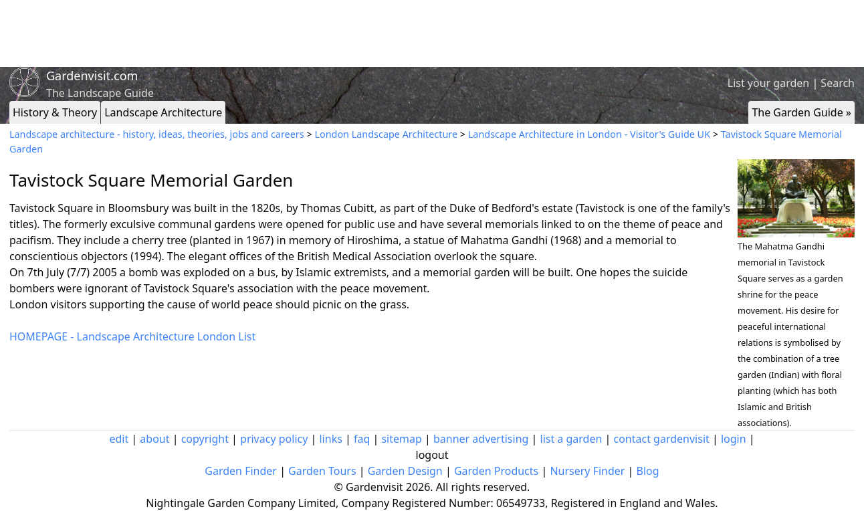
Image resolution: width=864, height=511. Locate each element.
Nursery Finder (587, 471)
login (733, 438)
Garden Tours (322, 471)
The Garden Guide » (801, 112)
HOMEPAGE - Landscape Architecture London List (132, 336)
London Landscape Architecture (385, 134)
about (154, 438)
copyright (205, 438)
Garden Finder (241, 471)
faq (362, 438)
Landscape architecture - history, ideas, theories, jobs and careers (156, 134)
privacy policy (274, 438)
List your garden (768, 83)
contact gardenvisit (662, 438)
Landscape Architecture (163, 112)
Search (838, 83)
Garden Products (496, 471)
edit (118, 438)
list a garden (571, 438)
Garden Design (405, 471)
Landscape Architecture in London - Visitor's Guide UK (589, 134)
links (330, 438)
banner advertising (480, 438)
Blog (648, 471)
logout (432, 454)
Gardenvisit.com (92, 76)
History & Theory (55, 112)
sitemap (401, 438)
